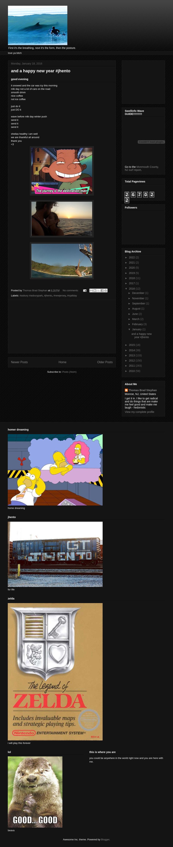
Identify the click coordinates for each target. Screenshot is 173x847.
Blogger (105, 839)
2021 (132, 262)
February (137, 324)
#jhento (48, 295)
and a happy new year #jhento (40, 70)
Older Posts (105, 362)
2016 (132, 288)
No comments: (71, 290)
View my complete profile (139, 411)
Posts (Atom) (69, 371)
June (135, 313)
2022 (132, 257)
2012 (132, 360)
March (136, 319)
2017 (132, 283)
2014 (132, 350)
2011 (132, 365)
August (136, 308)
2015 (132, 344)
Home (63, 362)
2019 (132, 273)
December (138, 293)
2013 (132, 355)
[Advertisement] (62, 326)
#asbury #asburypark (31, 295)
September (139, 303)
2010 (132, 371)
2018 (132, 278)
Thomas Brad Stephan (143, 390)
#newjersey (59, 295)
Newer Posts (19, 362)
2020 (132, 267)
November (138, 298)
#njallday (72, 295)
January (137, 329)
